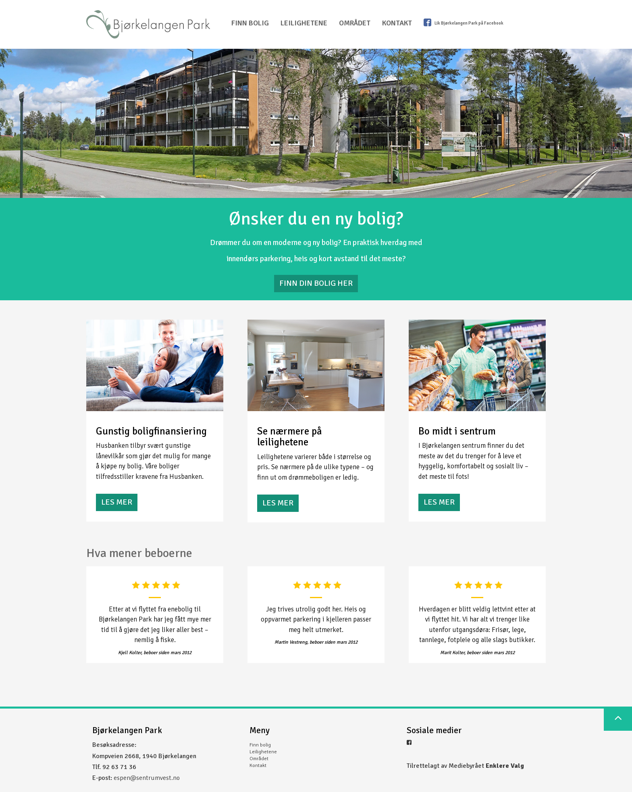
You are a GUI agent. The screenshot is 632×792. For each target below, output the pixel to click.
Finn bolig (250, 23)
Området (354, 23)
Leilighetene (304, 23)
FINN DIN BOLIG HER (316, 283)
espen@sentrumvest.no (147, 778)
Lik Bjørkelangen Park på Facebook (463, 22)
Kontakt (397, 23)
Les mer (116, 502)
